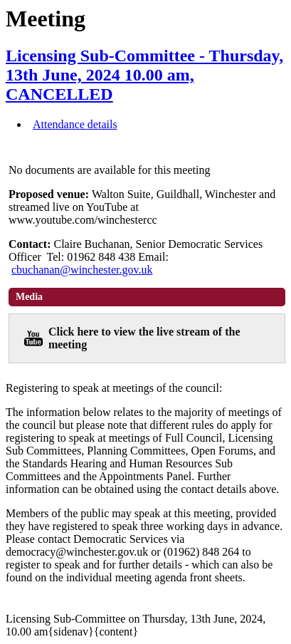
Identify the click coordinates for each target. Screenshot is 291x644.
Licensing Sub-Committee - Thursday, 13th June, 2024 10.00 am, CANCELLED (144, 74)
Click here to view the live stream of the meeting (144, 338)
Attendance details (75, 124)
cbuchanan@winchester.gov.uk (82, 270)
